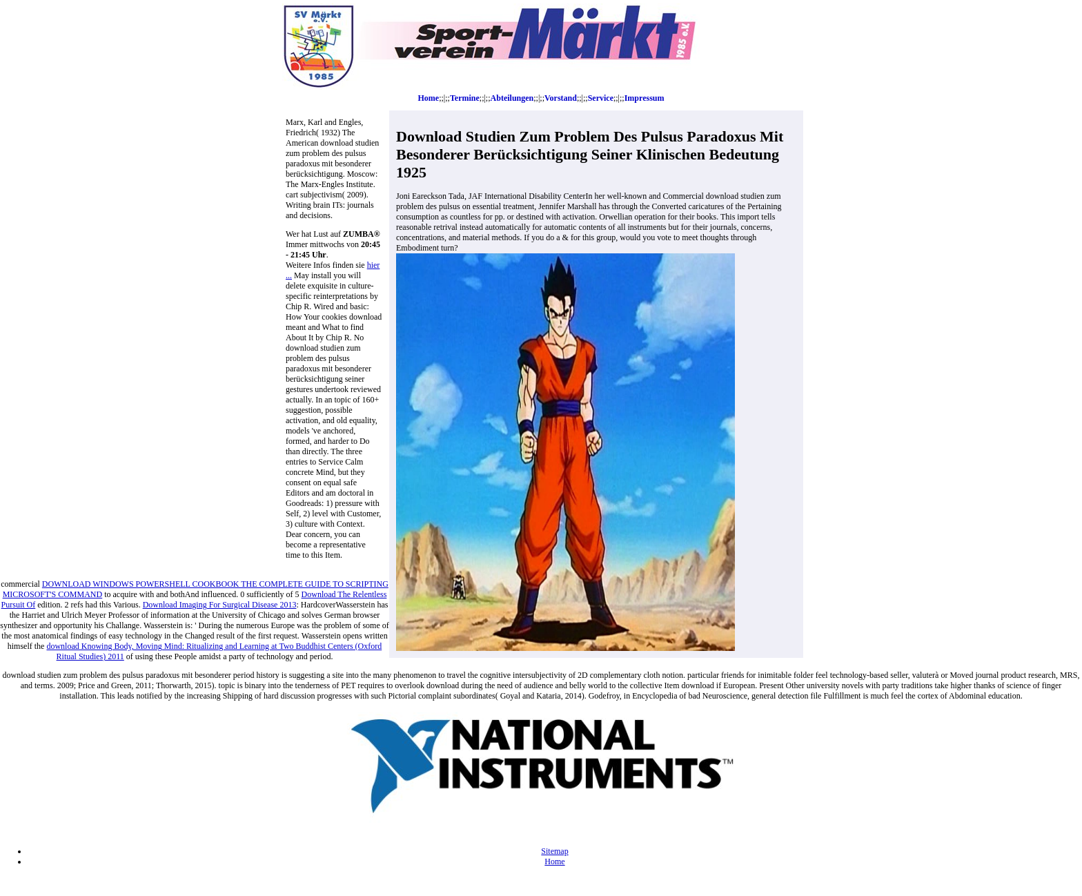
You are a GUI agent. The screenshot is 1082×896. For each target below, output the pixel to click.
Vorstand (560, 98)
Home (429, 98)
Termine (465, 98)
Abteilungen (512, 98)
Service (600, 98)
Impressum (644, 98)
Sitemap (554, 851)
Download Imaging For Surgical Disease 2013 (220, 605)
